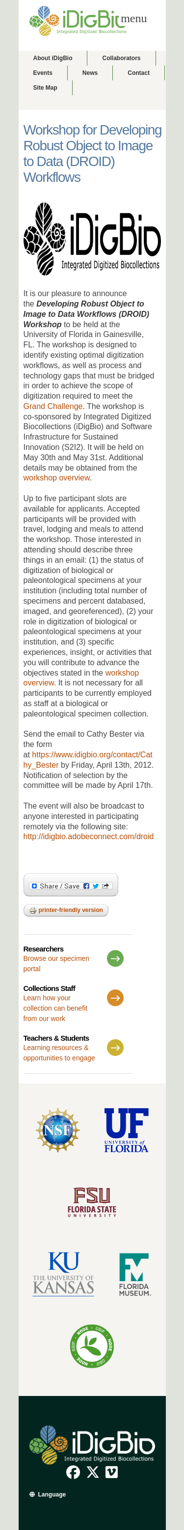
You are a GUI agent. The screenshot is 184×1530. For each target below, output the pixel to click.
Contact (139, 72)
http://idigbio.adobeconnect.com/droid (89, 836)
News (90, 72)
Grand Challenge (53, 406)
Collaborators (121, 58)
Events (43, 72)
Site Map (45, 87)
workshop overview (57, 478)
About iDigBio (53, 58)
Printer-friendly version (66, 911)
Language (52, 1494)
